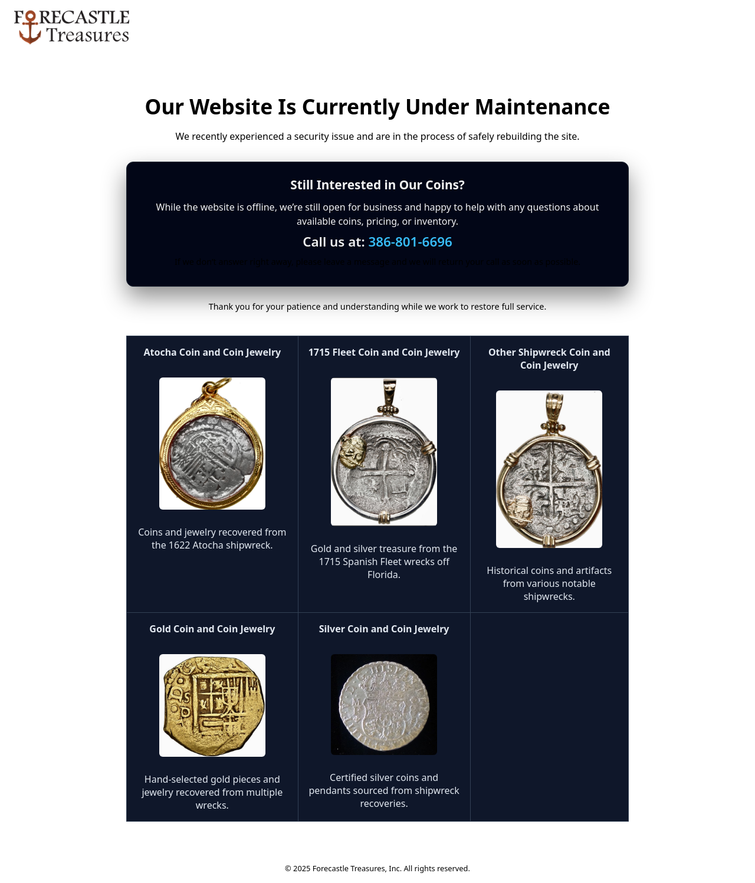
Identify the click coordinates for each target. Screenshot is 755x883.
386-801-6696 (410, 241)
